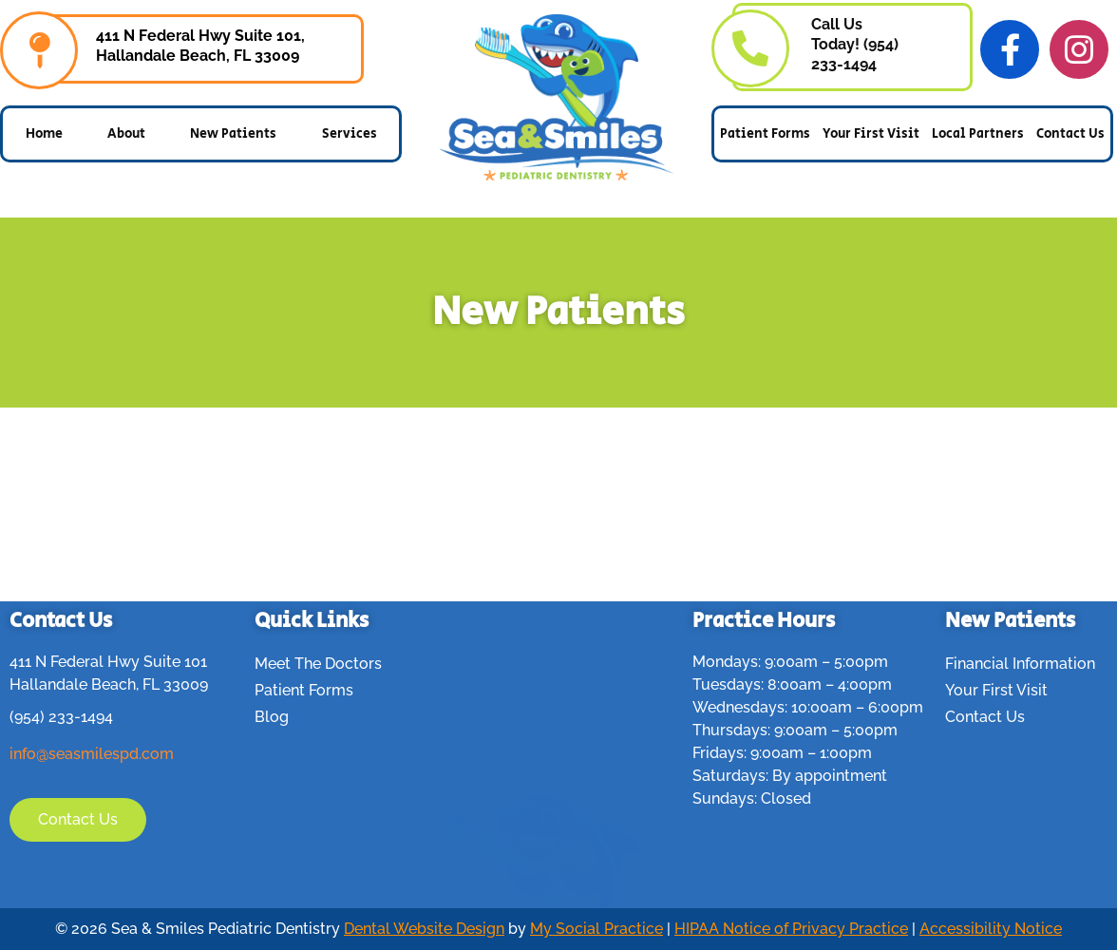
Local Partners (978, 133)
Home (44, 133)
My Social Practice (596, 929)
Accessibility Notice (990, 929)
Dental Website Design (424, 929)
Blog (272, 717)
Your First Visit (871, 133)
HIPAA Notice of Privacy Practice (791, 929)
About (126, 133)
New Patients (233, 133)
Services (349, 133)
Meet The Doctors (318, 664)
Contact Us (1070, 133)
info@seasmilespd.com (91, 754)
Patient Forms (765, 133)
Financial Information (1020, 664)
